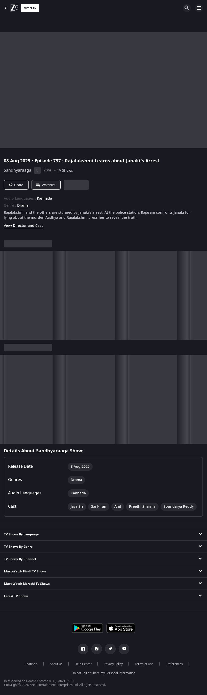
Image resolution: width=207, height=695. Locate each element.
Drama (23, 205)
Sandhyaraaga (17, 170)
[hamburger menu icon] (199, 8)
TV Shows (65, 170)
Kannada (44, 198)
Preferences (174, 664)
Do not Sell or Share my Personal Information (103, 673)
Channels (31, 664)
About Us (56, 664)
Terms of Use (144, 664)
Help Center (83, 664)
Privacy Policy (113, 664)
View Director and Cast (23, 225)
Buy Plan (29, 8)
